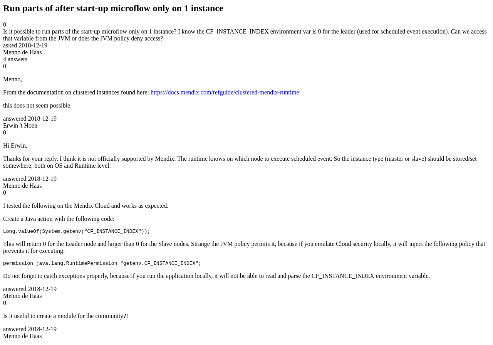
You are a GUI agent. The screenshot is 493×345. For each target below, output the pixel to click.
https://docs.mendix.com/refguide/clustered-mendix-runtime (225, 92)
